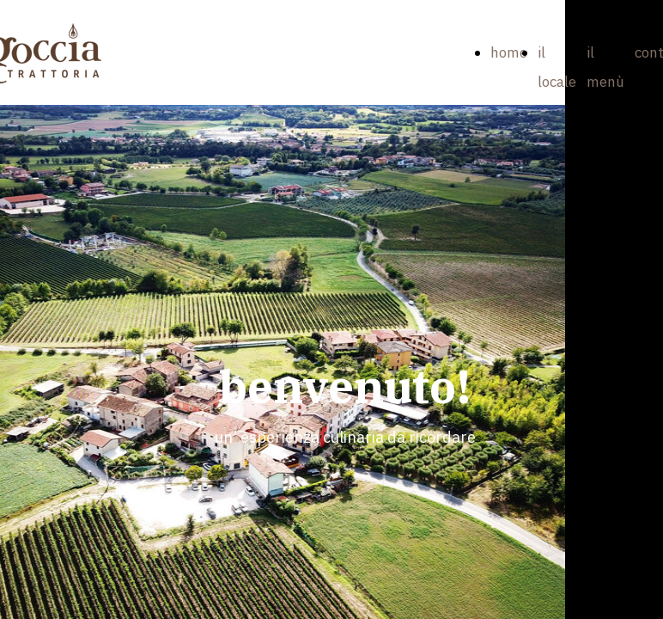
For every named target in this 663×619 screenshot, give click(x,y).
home (508, 52)
